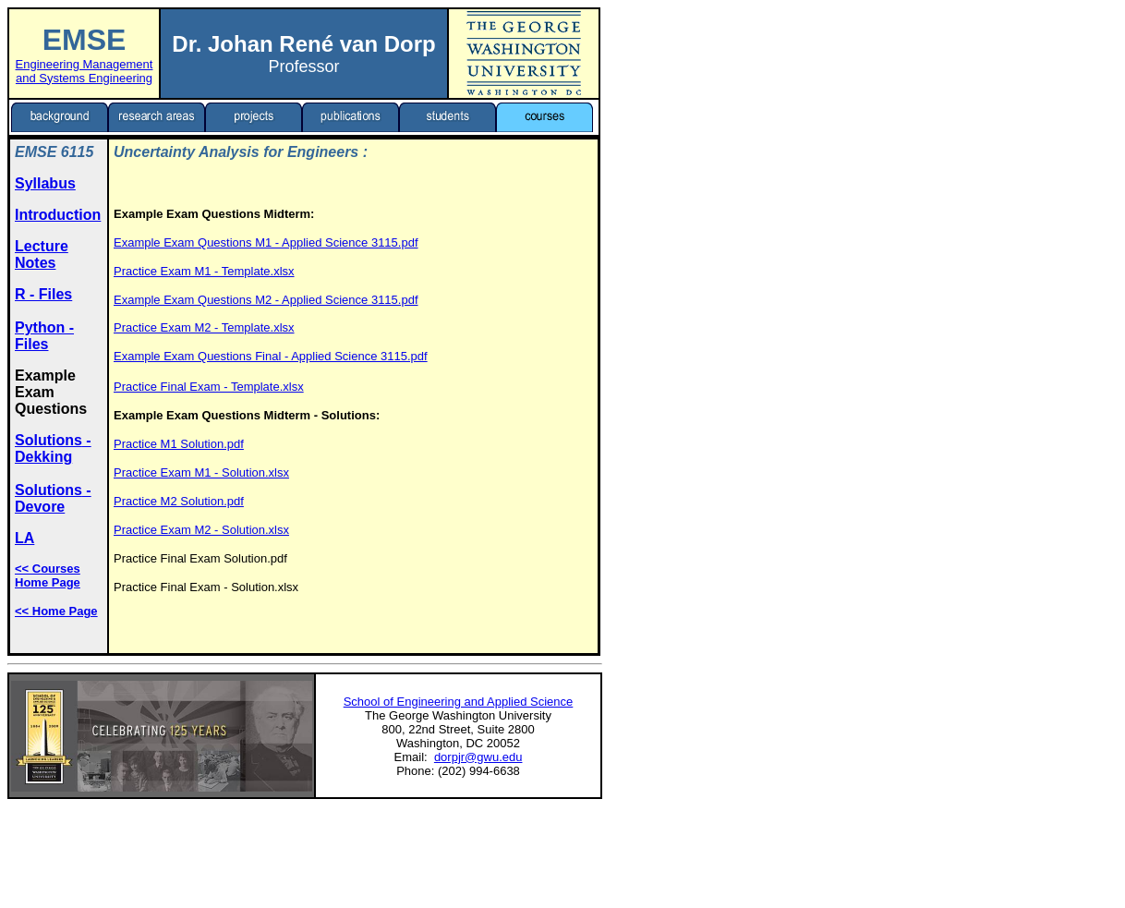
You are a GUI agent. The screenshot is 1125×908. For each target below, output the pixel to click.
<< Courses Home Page (47, 575)
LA (24, 538)
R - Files (43, 294)
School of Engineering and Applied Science (459, 701)
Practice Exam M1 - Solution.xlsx (201, 472)
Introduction (58, 215)
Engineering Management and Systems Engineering (84, 71)
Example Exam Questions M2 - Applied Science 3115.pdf (266, 300)
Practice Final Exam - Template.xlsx (209, 386)
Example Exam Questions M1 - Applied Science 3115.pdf (266, 242)
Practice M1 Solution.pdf (179, 444)
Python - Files (44, 336)
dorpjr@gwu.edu (478, 757)
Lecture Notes (41, 254)
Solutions (48, 440)
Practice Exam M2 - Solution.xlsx (201, 530)
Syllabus (45, 183)
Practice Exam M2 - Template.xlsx (204, 327)
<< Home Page (56, 611)
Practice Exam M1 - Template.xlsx (204, 271)
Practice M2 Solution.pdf (179, 501)
